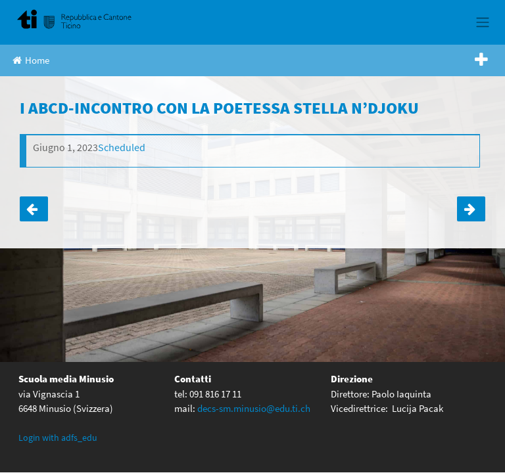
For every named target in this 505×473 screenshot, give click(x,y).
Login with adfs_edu (57, 437)
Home (30, 60)
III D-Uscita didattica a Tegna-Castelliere (471, 208)
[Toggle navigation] (482, 22)
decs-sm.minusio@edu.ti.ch (253, 407)
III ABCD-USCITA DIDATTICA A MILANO (34, 208)
